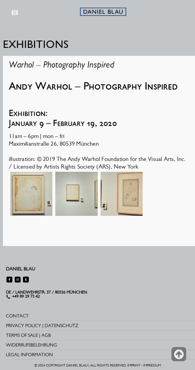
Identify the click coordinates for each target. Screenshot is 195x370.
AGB (46, 335)
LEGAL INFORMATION (29, 354)
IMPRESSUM (152, 365)
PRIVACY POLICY (23, 325)
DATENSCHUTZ (61, 325)
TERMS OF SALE (22, 335)
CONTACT (17, 316)
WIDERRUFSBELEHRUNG (31, 345)
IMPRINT (133, 365)
